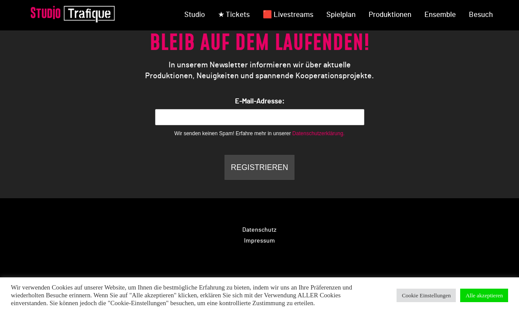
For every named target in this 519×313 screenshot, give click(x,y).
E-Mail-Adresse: (259, 111)
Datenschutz (259, 230)
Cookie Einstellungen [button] (426, 295)
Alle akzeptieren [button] (484, 295)
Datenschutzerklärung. (318, 133)
